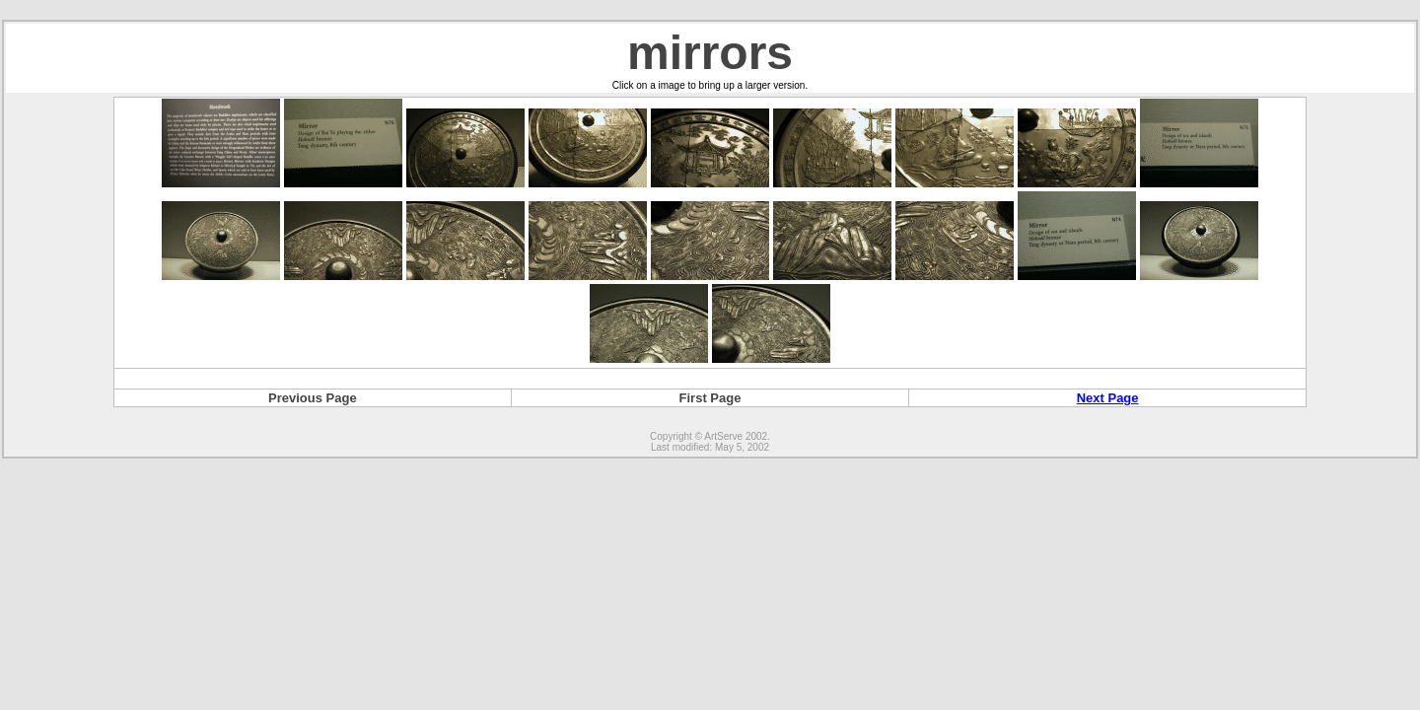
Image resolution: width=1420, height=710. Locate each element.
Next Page (1108, 397)
